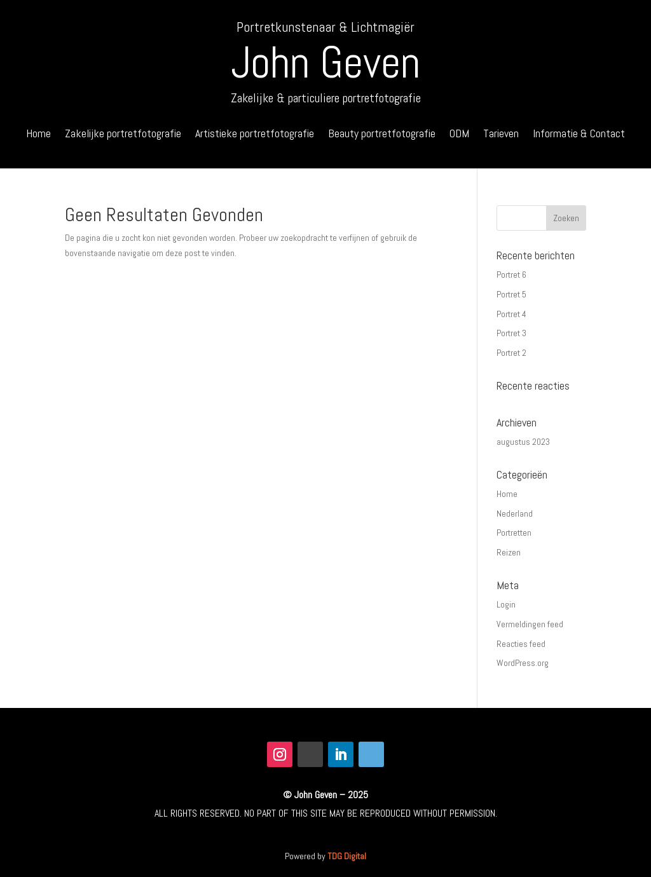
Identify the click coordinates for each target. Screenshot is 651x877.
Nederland (515, 513)
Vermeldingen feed (530, 624)
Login (506, 604)
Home (38, 134)
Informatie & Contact (579, 134)
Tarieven (501, 134)
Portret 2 (511, 352)
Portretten (514, 532)
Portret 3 (511, 333)
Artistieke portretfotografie (254, 134)
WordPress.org (523, 663)
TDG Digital (346, 856)
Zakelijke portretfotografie (123, 134)
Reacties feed (521, 643)
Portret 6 (511, 274)
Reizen (509, 552)
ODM (459, 134)
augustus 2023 (523, 441)
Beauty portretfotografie (381, 134)
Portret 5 (511, 294)
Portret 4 (511, 314)
